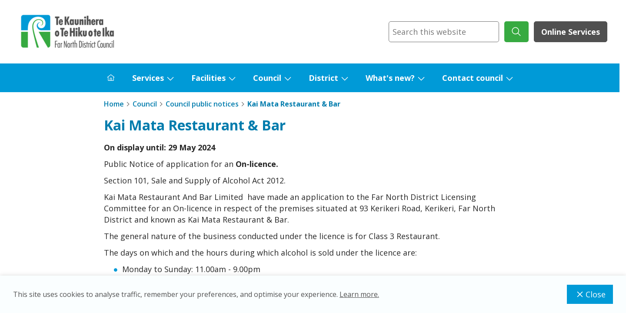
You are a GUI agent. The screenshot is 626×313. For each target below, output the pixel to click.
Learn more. (359, 294)
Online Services (570, 32)
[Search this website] (444, 31)
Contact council (472, 78)
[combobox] (444, 31)
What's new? (390, 78)
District (323, 78)
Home (114, 103)
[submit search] (516, 31)
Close (590, 294)
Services (148, 78)
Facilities (208, 78)
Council (267, 78)
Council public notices (202, 103)
